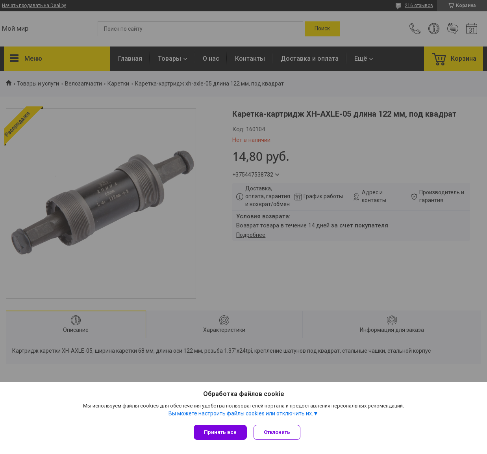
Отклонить (278, 432)
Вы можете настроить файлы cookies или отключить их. (241, 414)
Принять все (220, 432)
